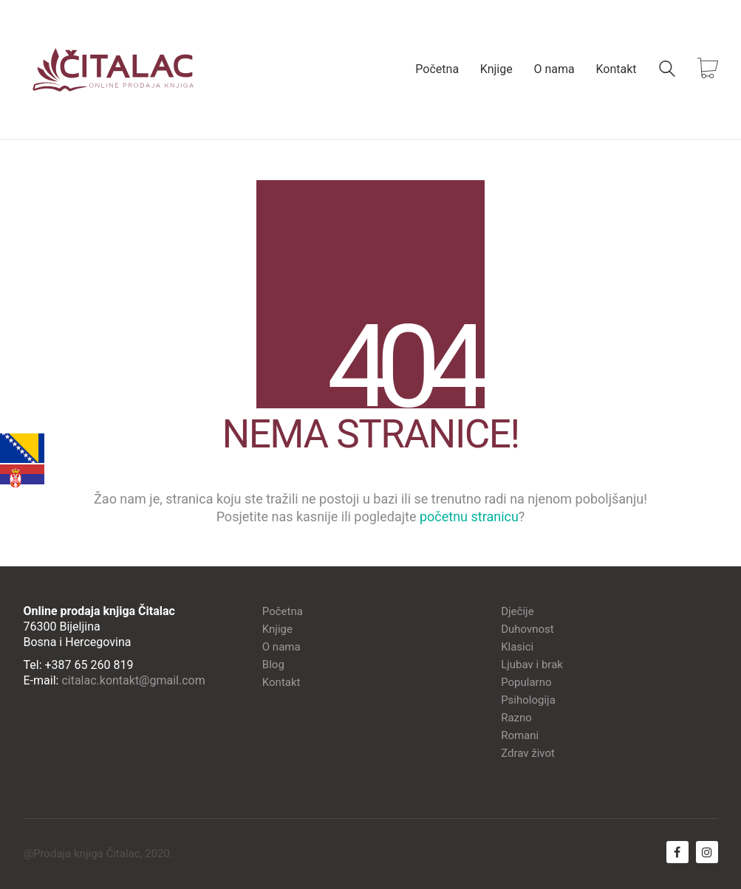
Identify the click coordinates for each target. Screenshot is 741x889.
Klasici (517, 646)
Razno (516, 717)
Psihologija (528, 700)
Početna (282, 611)
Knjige (277, 629)
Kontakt (281, 682)
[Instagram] (707, 852)
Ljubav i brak (532, 664)
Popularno (526, 682)
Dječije (517, 611)
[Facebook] (677, 852)
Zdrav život (528, 753)
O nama (281, 646)
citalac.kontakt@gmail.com (133, 680)
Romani (520, 735)
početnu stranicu (469, 516)
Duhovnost (527, 629)
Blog (273, 664)
